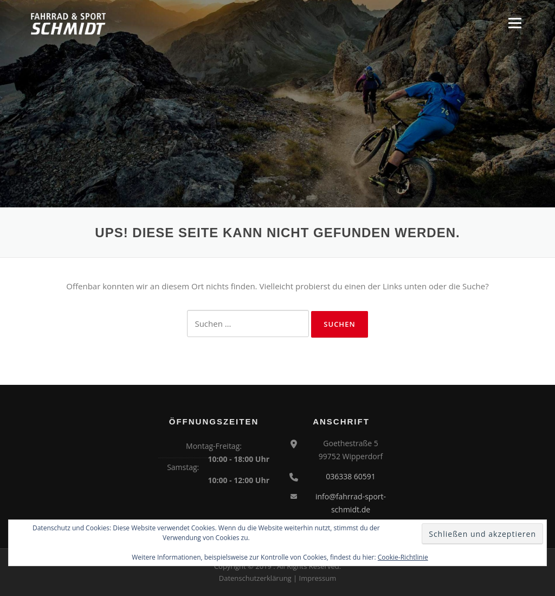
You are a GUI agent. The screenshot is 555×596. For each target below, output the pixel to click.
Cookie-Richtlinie (403, 557)
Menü (514, 22)
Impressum (318, 578)
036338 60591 (351, 476)
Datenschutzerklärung (255, 578)
